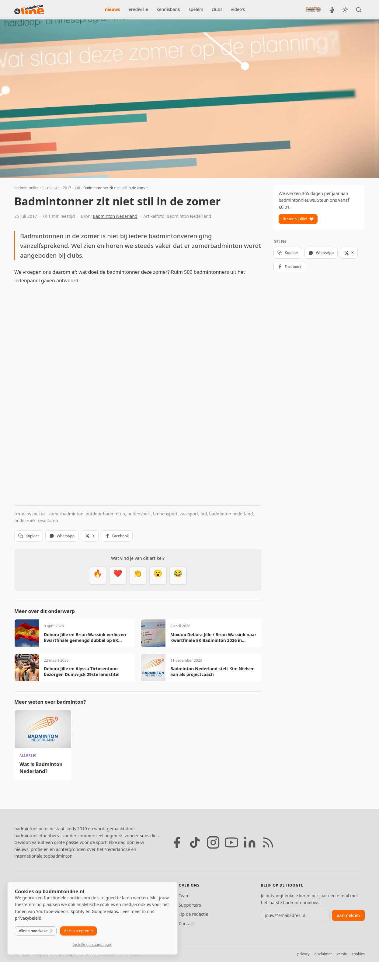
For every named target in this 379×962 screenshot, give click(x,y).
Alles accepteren (78, 930)
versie (342, 954)
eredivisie (138, 9)
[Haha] (178, 575)
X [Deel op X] (89, 536)
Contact (186, 923)
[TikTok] (195, 842)
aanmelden (348, 915)
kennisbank (168, 9)
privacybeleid (28, 918)
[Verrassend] (158, 575)
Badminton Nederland (115, 216)
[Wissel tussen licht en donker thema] (345, 10)
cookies (358, 954)
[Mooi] (118, 575)
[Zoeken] (359, 10)
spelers (196, 9)
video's (238, 9)
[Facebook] (176, 842)
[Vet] (97, 575)
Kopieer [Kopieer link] (28, 536)
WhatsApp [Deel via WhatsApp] (62, 536)
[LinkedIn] (249, 842)
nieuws (112, 9)
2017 (67, 187)
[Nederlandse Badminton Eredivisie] (313, 9)
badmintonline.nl (28, 187)
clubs (217, 9)
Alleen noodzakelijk (36, 930)
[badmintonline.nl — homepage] (29, 10)
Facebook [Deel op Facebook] (117, 536)
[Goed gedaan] (138, 575)
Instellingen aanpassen (92, 944)
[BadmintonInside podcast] (332, 10)
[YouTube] (231, 842)
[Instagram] (213, 842)
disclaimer (323, 954)
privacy (303, 954)
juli (77, 187)
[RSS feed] (268, 842)
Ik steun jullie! (298, 218)
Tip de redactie (193, 914)
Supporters (190, 905)
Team (184, 895)
